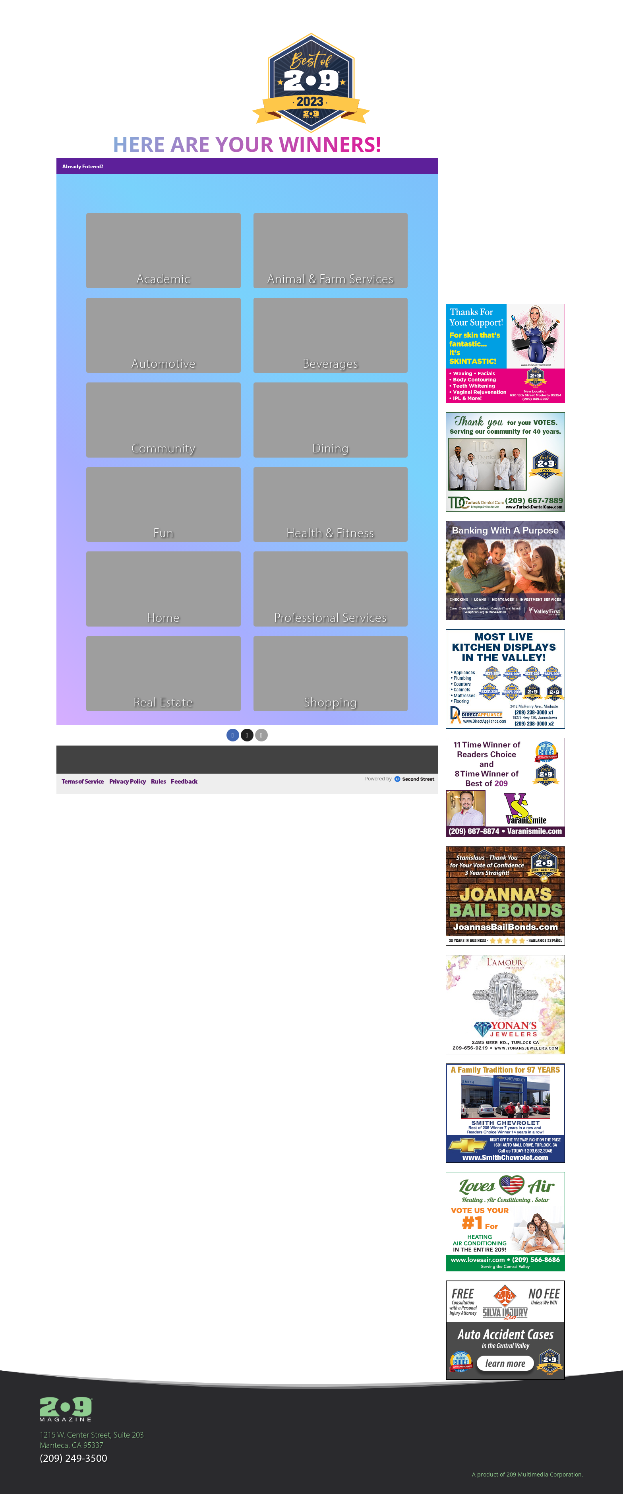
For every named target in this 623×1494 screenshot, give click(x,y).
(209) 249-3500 (73, 1458)
